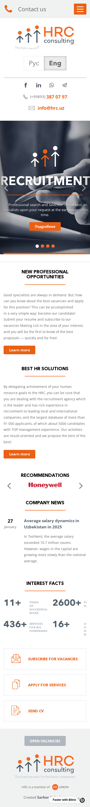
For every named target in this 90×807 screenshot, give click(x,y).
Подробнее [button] (45, 226)
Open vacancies (45, 741)
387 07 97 (56, 97)
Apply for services (38, 685)
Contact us (25, 9)
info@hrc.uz (51, 108)
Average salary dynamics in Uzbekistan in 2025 (51, 524)
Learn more (19, 350)
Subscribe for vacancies (44, 659)
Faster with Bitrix (64, 800)
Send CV (27, 711)
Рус (34, 63)
